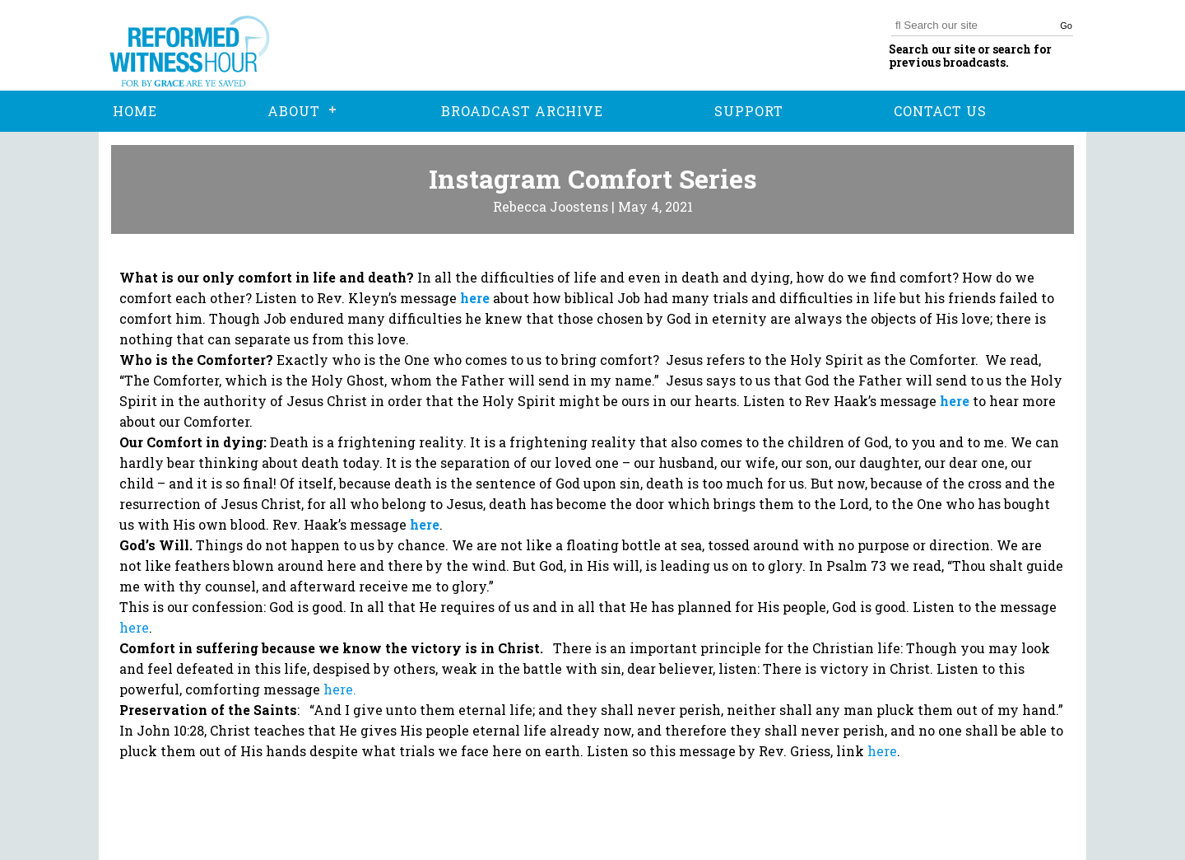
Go (1066, 25)
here (338, 689)
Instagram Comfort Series (593, 178)
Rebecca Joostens (550, 206)
